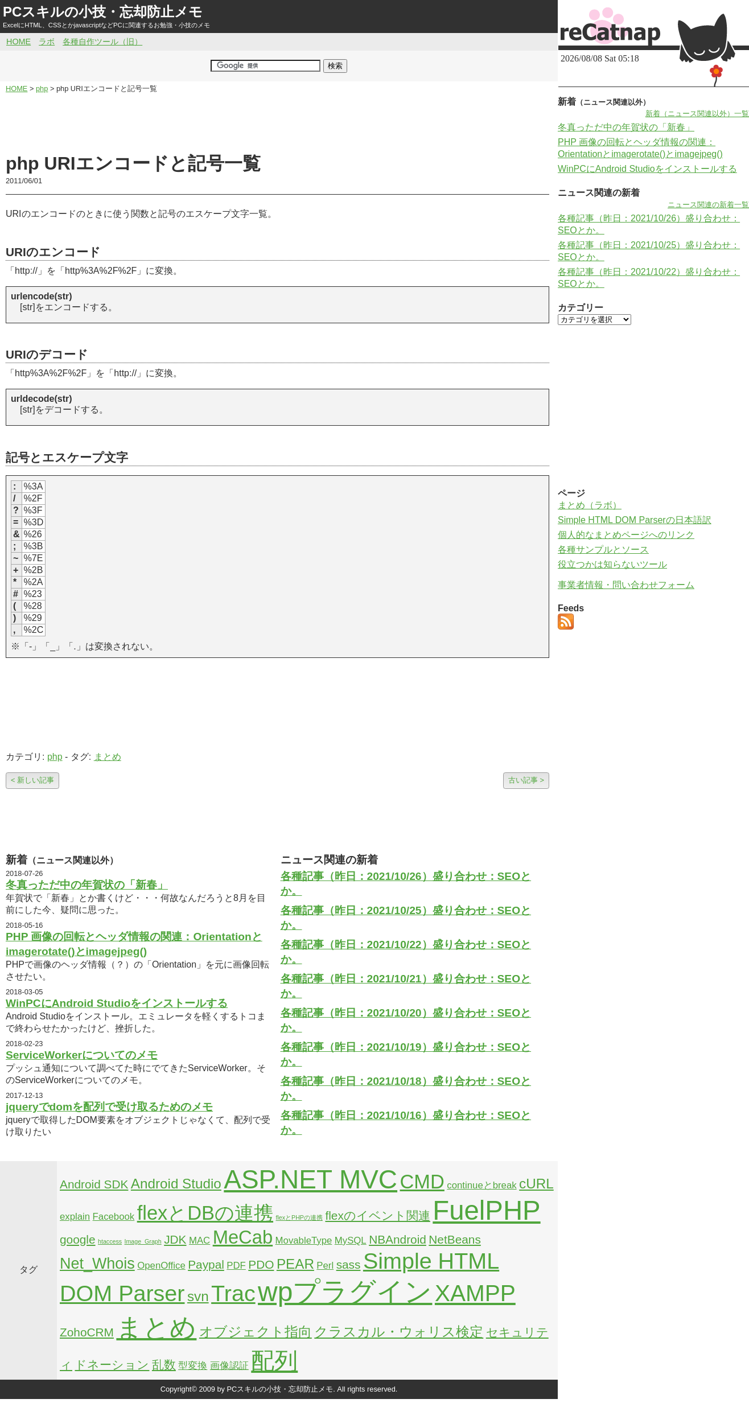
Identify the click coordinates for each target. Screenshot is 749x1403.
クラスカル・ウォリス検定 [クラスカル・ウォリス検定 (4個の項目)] (398, 1331)
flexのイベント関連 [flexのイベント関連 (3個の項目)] (377, 1215)
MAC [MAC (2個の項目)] (199, 1240)
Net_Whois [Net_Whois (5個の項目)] (97, 1263)
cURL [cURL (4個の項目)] (536, 1183)
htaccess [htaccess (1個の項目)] (110, 1241)
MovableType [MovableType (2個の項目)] (303, 1240)
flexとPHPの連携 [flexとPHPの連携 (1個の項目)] (299, 1217)
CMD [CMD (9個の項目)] (422, 1181)
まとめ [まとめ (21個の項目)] (156, 1327)
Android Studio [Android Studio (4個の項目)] (176, 1183)
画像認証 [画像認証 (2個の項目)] (229, 1365)
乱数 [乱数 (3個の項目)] (164, 1364)
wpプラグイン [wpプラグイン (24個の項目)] (345, 1292)
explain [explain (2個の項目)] (75, 1216)
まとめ (107, 757)
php (55, 757)
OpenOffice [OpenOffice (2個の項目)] (161, 1265)
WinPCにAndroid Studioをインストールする (117, 1003)
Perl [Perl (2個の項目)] (325, 1265)
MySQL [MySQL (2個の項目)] (351, 1240)
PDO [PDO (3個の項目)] (261, 1264)
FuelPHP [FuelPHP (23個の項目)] (486, 1210)
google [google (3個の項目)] (78, 1239)
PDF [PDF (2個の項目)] (236, 1265)
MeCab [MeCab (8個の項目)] (243, 1237)
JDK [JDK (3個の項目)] (175, 1239)
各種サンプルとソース (603, 549)
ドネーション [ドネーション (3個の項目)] (112, 1364)
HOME (18, 41)
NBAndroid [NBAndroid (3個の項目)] (397, 1239)
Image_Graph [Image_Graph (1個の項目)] (143, 1241)
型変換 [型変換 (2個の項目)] (192, 1365)
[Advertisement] (278, 123)
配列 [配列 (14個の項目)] (274, 1361)
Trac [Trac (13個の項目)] (233, 1293)
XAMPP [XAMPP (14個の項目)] (475, 1293)
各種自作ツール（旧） (102, 41)
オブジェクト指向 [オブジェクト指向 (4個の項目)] (255, 1331)
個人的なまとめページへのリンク (626, 535)
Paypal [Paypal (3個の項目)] (206, 1264)
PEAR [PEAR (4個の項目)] (295, 1264)
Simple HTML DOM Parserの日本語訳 (634, 520)
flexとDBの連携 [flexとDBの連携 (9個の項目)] (205, 1213)
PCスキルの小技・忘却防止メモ (103, 11)
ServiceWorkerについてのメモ (82, 1055)
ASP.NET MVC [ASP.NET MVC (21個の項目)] (310, 1179)
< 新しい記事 (32, 780)
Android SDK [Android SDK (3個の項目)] (94, 1184)
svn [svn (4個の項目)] (198, 1296)
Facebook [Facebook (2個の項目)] (114, 1216)
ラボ (47, 41)
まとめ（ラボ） (590, 505)
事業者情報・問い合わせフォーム (626, 585)
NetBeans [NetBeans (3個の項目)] (454, 1239)
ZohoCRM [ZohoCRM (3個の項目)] (87, 1332)
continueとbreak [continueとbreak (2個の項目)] (481, 1185)
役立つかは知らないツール (612, 564)
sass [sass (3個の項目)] (348, 1264)
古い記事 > (526, 780)
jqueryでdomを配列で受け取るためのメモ (109, 1107)
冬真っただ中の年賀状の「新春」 (87, 885)
